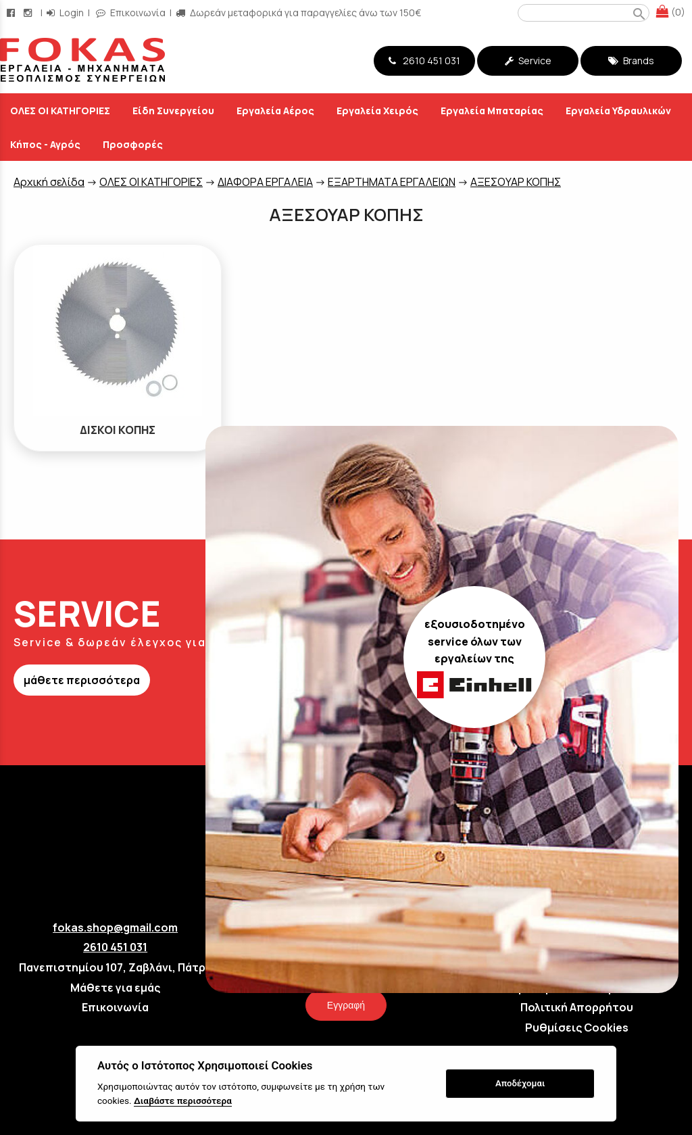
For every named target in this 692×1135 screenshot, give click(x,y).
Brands (631, 60)
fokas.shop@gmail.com (115, 927)
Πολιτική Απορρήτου (576, 1007)
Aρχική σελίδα (49, 181)
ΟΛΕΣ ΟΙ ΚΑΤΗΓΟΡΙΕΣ (151, 181)
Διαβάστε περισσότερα (183, 1100)
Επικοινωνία (115, 1007)
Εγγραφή (346, 1005)
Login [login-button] (65, 12)
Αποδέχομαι (520, 1083)
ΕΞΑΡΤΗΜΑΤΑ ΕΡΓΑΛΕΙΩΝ (391, 181)
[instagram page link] (29, 12)
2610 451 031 (424, 60)
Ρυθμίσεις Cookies (576, 1027)
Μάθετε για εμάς (115, 987)
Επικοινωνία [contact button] (131, 12)
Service (528, 60)
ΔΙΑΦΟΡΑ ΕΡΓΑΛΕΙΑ (265, 181)
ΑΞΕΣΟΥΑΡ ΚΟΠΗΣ (515, 181)
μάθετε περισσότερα (82, 680)
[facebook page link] (12, 12)
